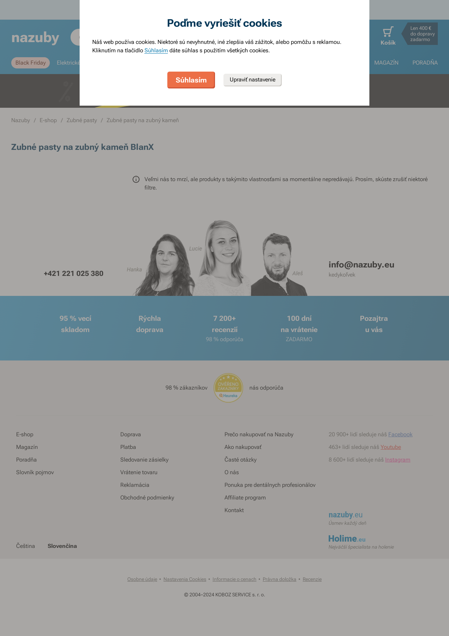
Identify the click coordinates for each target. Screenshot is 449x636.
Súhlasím (156, 50)
